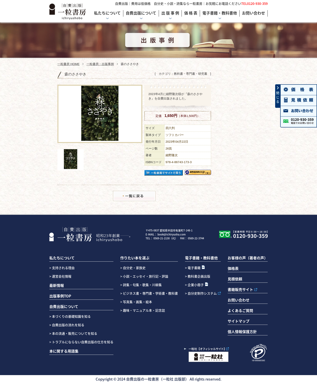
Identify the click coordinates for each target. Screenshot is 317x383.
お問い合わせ (238, 300)
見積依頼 (235, 278)
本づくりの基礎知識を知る (71, 316)
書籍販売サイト (240, 289)
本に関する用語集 (63, 351)
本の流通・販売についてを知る (74, 333)
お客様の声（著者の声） (248, 257)
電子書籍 (194, 267)
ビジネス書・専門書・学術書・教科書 (150, 293)
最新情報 (56, 285)
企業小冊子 (196, 284)
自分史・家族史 (134, 267)
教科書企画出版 (199, 276)
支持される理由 (63, 267)
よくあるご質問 (240, 310)
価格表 (233, 268)
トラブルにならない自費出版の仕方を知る (82, 341)
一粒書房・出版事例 (100, 64)
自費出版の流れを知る (67, 324)
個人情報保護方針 (242, 331)
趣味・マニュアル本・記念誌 (144, 310)
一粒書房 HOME (68, 64)
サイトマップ (238, 321)
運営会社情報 (61, 276)
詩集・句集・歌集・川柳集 (142, 284)
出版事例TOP (60, 295)
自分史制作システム (202, 293)
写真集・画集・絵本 (137, 301)
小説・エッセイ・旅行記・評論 (145, 276)
